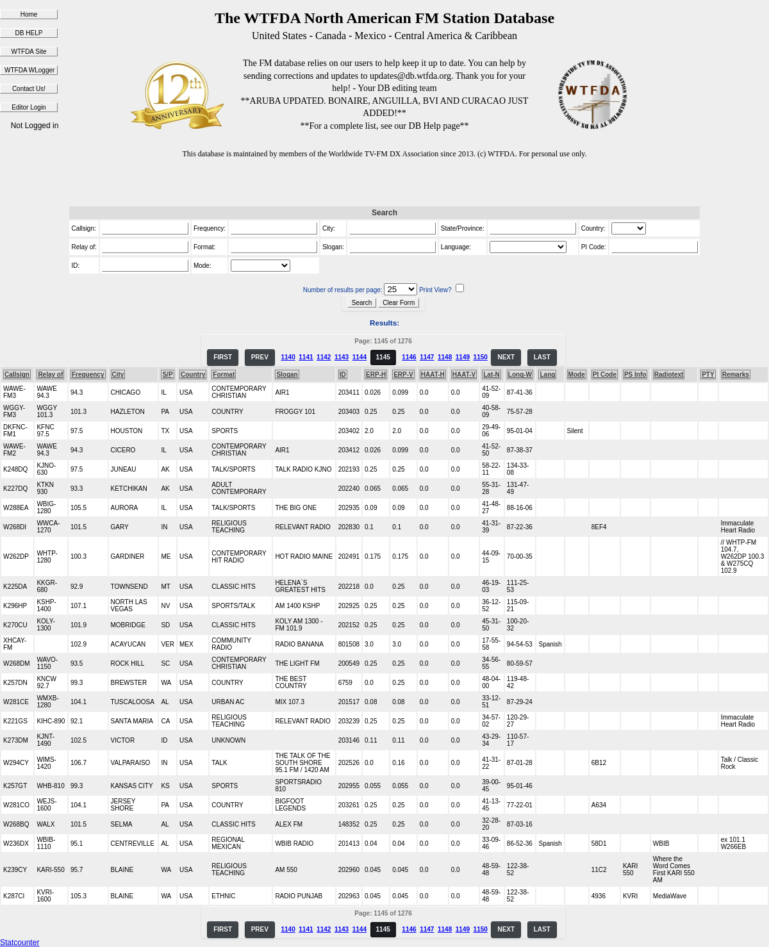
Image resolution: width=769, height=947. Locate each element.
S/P (167, 374)
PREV (260, 357)
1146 (409, 357)
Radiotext (669, 374)
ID (343, 374)
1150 (481, 357)
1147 (427, 357)
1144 (359, 357)
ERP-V (403, 374)
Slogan (286, 374)
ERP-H (376, 374)
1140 (288, 357)
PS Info (635, 374)
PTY (708, 374)
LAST (542, 357)
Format (224, 374)
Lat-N (491, 374)
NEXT (506, 357)
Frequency (88, 374)
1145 (383, 357)
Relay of (50, 374)
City (118, 374)
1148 (445, 357)
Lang (547, 374)
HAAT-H (433, 374)
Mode (576, 374)
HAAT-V (463, 374)
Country (193, 374)
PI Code (604, 374)
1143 (342, 357)
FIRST (222, 357)
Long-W (520, 374)
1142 (324, 357)
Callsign (16, 374)
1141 (306, 357)
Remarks (735, 374)
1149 (463, 357)
